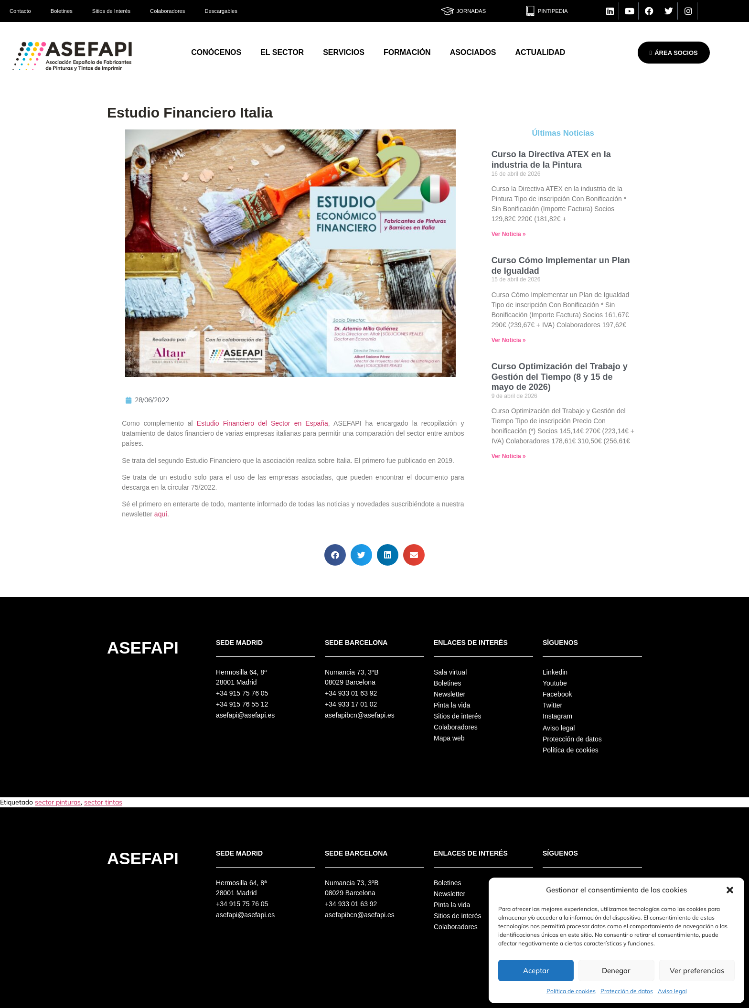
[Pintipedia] (530, 11)
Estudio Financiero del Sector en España (260, 423)
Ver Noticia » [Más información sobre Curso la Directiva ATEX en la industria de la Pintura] (509, 234)
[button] (730, 890)
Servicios (343, 52)
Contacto (20, 11)
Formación (407, 52)
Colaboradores (167, 11)
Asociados (473, 52)
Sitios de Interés (111, 11)
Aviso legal (672, 991)
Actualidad (540, 52)
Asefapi (143, 647)
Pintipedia (553, 11)
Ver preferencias (697, 970)
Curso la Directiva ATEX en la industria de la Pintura (551, 160)
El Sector (282, 52)
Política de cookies (571, 991)
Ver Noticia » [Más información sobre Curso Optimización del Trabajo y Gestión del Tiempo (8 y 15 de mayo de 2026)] (509, 456)
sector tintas (103, 802)
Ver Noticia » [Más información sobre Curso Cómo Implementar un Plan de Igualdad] (509, 340)
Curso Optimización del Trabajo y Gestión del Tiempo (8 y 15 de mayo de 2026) (560, 377)
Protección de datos (626, 991)
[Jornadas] (447, 11)
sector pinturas (58, 802)
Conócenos (216, 52)
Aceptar (536, 970)
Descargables (220, 11)
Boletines (62, 11)
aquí (160, 514)
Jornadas (471, 11)
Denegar (616, 970)
